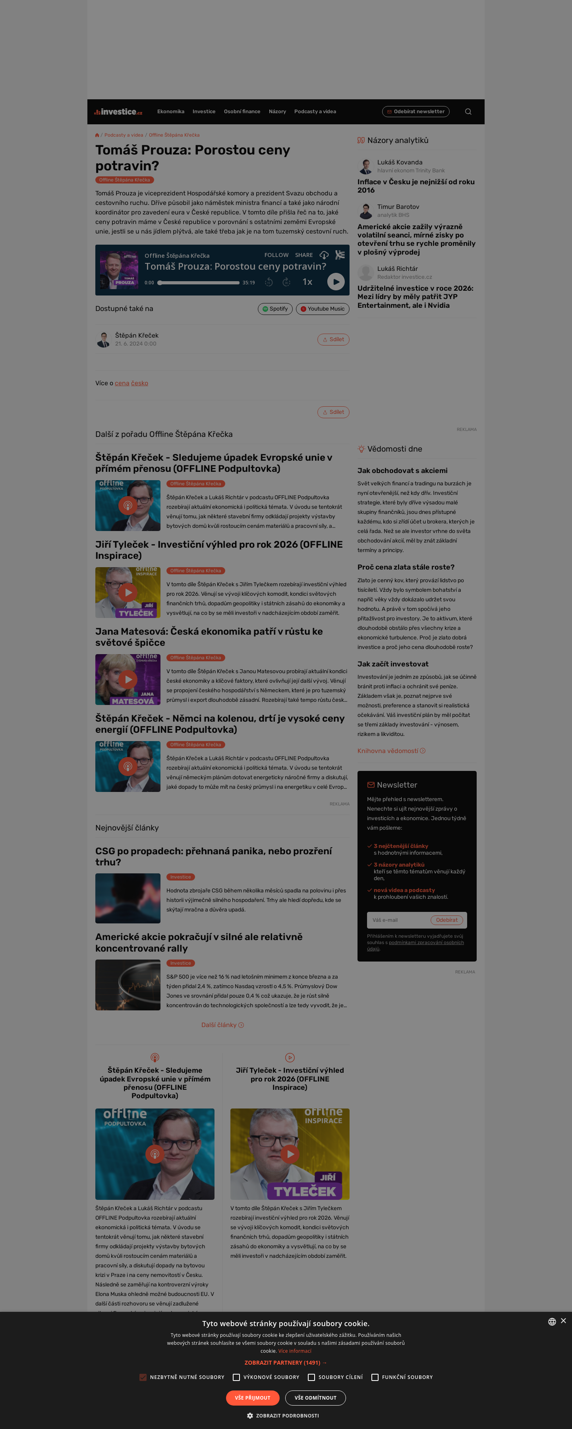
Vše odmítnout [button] (315, 1397)
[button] (286, 1362)
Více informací (294, 1351)
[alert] (286, 714)
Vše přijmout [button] (253, 1397)
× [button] (563, 1321)
